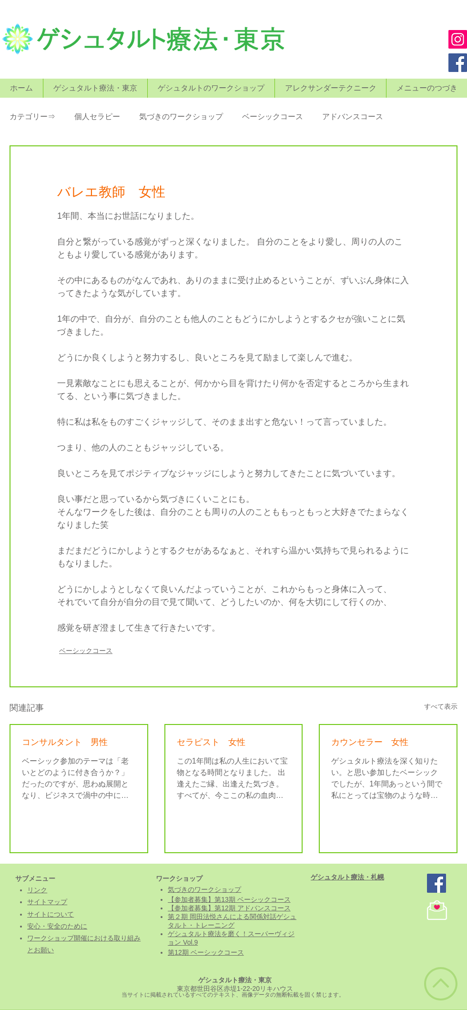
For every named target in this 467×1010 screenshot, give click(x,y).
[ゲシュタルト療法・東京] (436, 883)
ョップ (231, 889)
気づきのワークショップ (181, 116)
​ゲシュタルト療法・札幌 (347, 877)
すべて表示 (440, 706)
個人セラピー (97, 116)
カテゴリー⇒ (32, 116)
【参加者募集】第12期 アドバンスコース (229, 908)
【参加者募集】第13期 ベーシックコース (229, 899)
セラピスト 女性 (211, 742)
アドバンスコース (352, 116)
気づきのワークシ (194, 889)
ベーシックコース (272, 116)
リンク (37, 890)
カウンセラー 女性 (369, 742)
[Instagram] (457, 39)
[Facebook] (457, 62)
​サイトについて (50, 914)
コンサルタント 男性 (65, 742)
